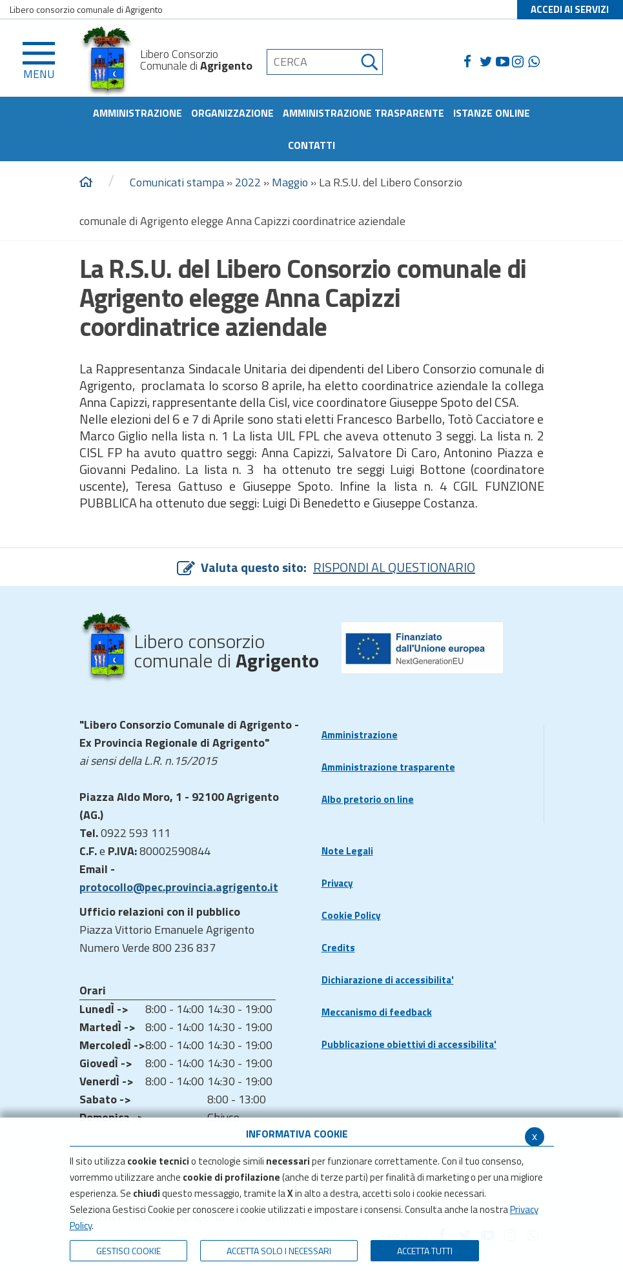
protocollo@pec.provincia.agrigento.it (178, 887)
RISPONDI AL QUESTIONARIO (394, 567)
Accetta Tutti (425, 1250)
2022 (248, 182)
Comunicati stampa (177, 182)
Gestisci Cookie (128, 1250)
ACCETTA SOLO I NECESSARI (279, 1250)
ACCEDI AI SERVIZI (570, 9)
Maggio (290, 182)
